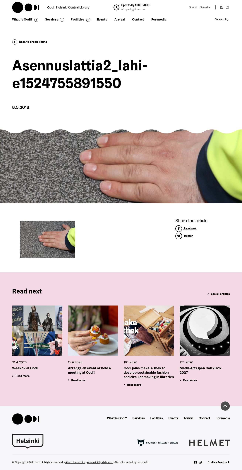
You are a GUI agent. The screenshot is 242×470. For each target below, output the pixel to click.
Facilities (77, 19)
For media (158, 19)
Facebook (185, 228)
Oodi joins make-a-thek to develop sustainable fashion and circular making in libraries (149, 372)
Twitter (184, 236)
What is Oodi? (22, 19)
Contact (138, 19)
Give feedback (220, 462)
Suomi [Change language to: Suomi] (193, 7)
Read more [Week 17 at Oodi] (23, 376)
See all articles (220, 294)
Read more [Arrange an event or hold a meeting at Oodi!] (78, 380)
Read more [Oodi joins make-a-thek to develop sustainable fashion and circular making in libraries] (134, 384)
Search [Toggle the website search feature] (221, 19)
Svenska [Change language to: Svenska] (205, 7)
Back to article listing (29, 42)
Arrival (119, 19)
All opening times (133, 9)
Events (102, 19)
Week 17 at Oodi (25, 367)
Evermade (142, 462)
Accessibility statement (100, 462)
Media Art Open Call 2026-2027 (201, 370)
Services (51, 19)
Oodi (26, 7)
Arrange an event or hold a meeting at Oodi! (89, 370)
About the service (75, 462)
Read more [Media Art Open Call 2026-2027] (190, 380)
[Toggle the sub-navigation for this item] (35, 20)
